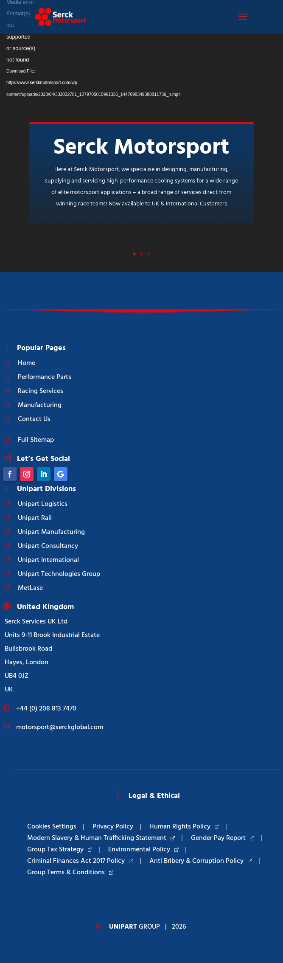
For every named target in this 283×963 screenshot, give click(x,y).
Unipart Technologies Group (59, 574)
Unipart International (48, 560)
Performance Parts (44, 377)
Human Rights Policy (184, 826)
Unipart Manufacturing (51, 532)
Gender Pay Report (222, 838)
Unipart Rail (35, 518)
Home (26, 363)
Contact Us (34, 419)
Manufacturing (40, 405)
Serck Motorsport (141, 148)
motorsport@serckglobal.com (59, 727)
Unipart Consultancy (48, 546)
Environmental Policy (143, 849)
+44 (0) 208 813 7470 (46, 708)
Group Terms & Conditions (70, 872)
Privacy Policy (112, 826)
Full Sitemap (36, 440)
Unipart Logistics (42, 504)
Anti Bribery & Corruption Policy (200, 861)
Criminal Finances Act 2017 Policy (80, 861)
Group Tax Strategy (59, 849)
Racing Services (40, 391)
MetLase (30, 588)
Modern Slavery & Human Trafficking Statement (101, 838)
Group (134, 926)
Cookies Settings (51, 826)
